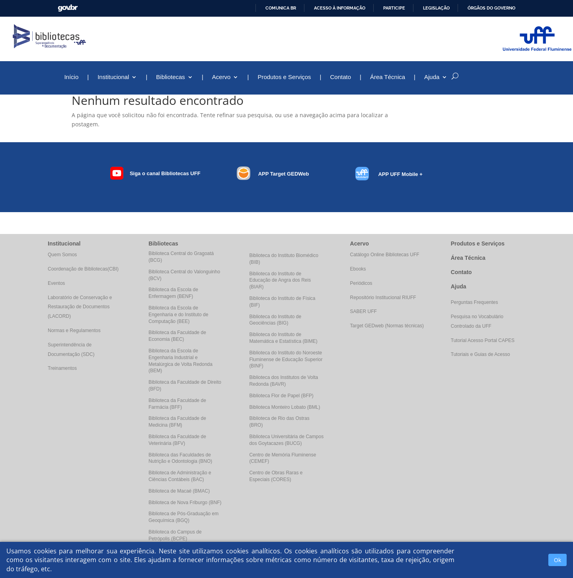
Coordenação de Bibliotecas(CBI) (83, 269)
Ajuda (431, 77)
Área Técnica (387, 77)
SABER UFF (363, 311)
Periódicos (361, 283)
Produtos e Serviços (284, 77)
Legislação (436, 8)
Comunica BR (280, 8)
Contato (340, 77)
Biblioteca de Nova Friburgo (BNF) (184, 502)
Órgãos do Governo (491, 8)
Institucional (113, 77)
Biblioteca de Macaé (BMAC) (179, 491)
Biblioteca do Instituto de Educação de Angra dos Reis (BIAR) (280, 280)
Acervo (221, 77)
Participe (394, 8)
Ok (557, 560)
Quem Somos (62, 254)
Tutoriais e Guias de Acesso (480, 354)
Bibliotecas (170, 77)
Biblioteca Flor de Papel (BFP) (281, 395)
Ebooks (358, 269)
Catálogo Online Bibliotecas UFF (384, 254)
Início (71, 77)
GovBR (68, 8)
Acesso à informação (339, 8)
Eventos (56, 283)
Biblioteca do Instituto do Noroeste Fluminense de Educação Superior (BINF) (285, 359)
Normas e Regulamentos (74, 330)
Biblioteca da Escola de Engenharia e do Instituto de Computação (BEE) (178, 314)
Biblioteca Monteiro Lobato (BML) (284, 407)
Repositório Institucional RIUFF (383, 297)
